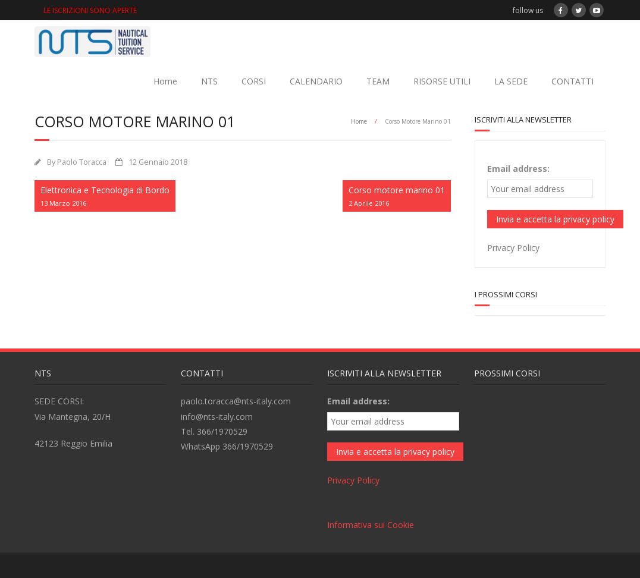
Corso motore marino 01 (397, 196)
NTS (209, 81)
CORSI (253, 81)
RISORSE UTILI (441, 81)
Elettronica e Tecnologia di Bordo (105, 196)
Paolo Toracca (81, 162)
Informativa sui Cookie (370, 524)
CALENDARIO (316, 81)
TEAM (378, 81)
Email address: (518, 168)
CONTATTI (572, 81)
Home (165, 81)
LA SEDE (511, 81)
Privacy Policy (513, 247)
